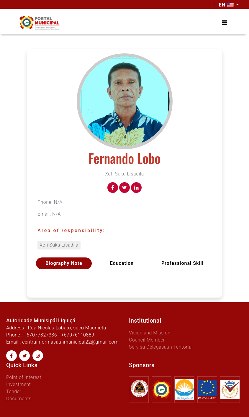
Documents (18, 398)
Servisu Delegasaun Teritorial (161, 347)
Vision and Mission (150, 333)
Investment (18, 384)
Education (122, 263)
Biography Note (63, 263)
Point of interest (23, 377)
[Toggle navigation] (224, 22)
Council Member (147, 340)
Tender (13, 391)
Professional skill (182, 263)
